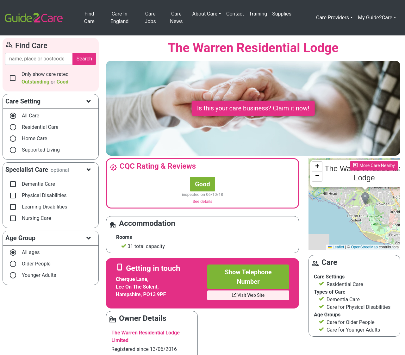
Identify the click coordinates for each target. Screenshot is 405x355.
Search (84, 59)
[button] (365, 198)
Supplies (281, 14)
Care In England (119, 17)
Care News (176, 17)
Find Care (89, 17)
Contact (235, 14)
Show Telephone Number (248, 276)
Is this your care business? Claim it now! (253, 108)
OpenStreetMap (364, 247)
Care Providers (332, 18)
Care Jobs (150, 17)
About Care (204, 14)
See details (202, 201)
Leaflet (336, 247)
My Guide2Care (375, 18)
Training (258, 14)
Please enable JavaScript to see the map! (354, 204)
